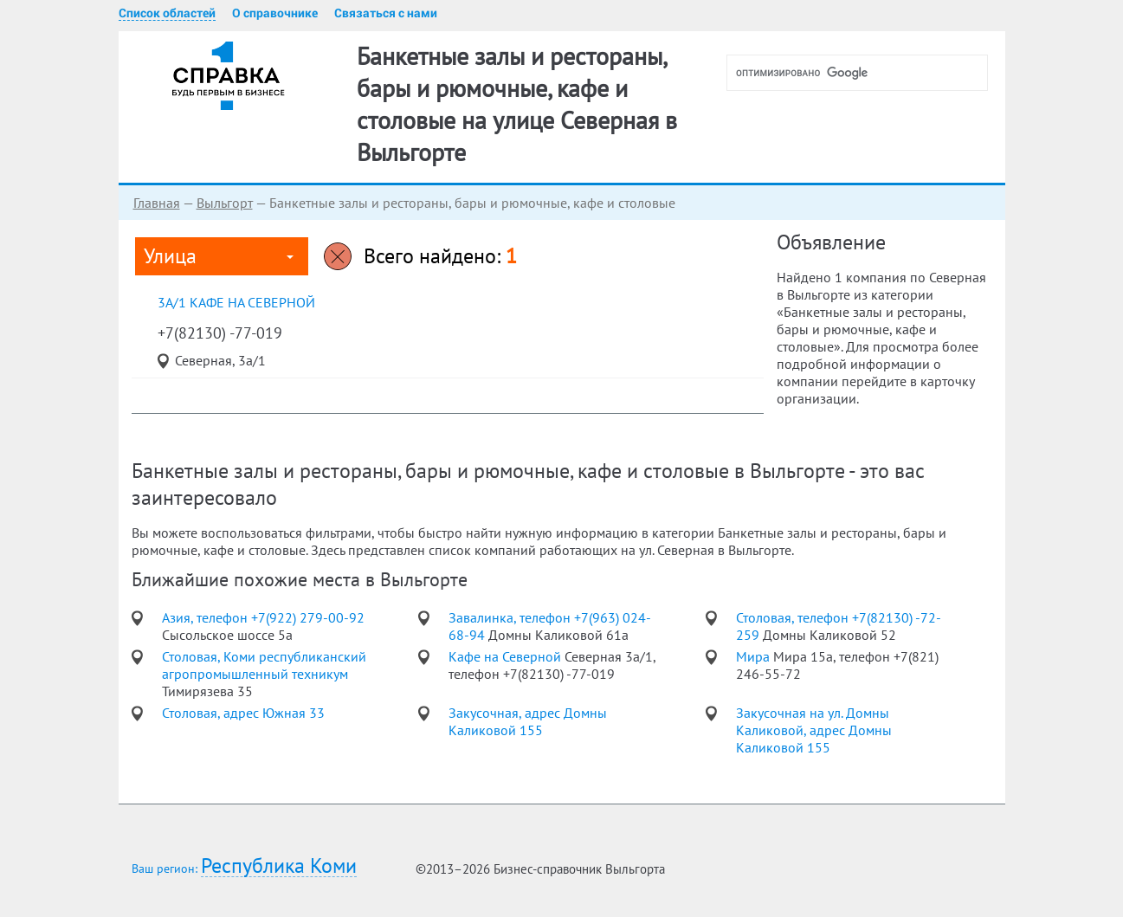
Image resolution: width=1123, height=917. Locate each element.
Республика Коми (279, 866)
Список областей (167, 13)
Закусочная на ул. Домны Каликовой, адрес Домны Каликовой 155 (814, 730)
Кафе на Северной (507, 656)
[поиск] (864, 72)
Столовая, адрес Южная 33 (243, 712)
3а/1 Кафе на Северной (236, 302)
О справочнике (275, 13)
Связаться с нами (385, 13)
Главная (156, 202)
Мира (754, 656)
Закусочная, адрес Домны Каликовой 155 (528, 721)
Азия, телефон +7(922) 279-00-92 (263, 617)
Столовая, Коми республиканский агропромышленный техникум (264, 665)
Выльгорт (225, 202)
